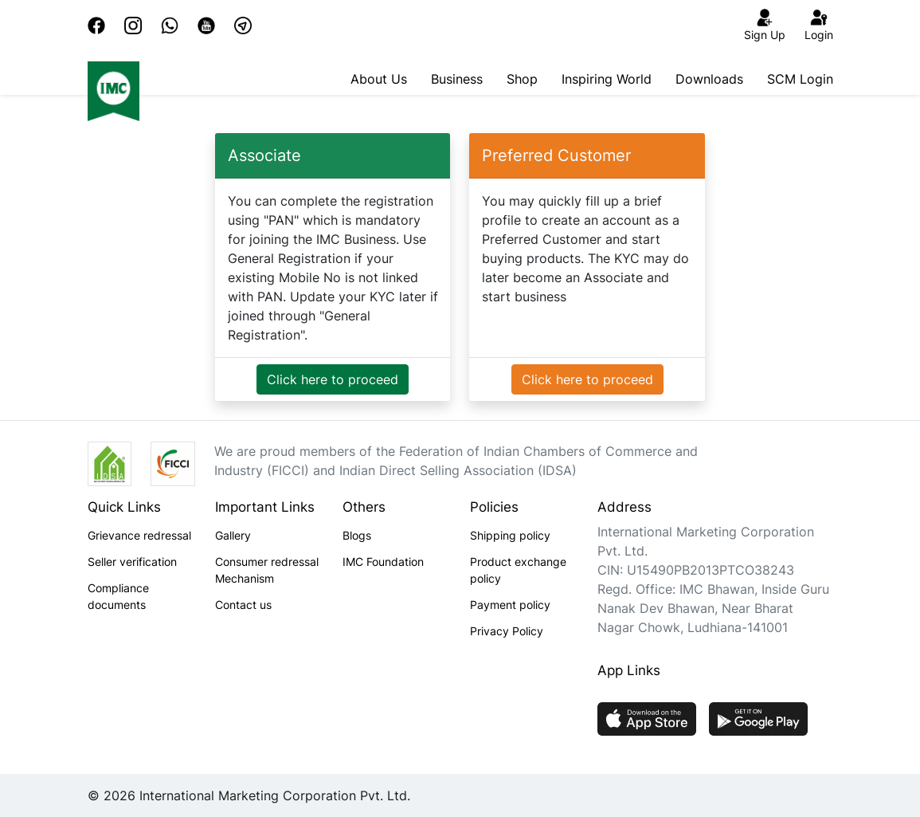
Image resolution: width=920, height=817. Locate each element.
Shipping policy (510, 535)
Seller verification (132, 561)
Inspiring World (607, 79)
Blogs (357, 535)
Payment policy (510, 604)
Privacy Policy (506, 631)
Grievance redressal (139, 535)
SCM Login (800, 79)
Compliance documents (118, 596)
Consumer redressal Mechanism (267, 570)
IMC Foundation (383, 561)
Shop (522, 79)
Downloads (709, 79)
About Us (378, 79)
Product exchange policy (518, 570)
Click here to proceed (332, 379)
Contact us (243, 604)
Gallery (233, 535)
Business (457, 79)
